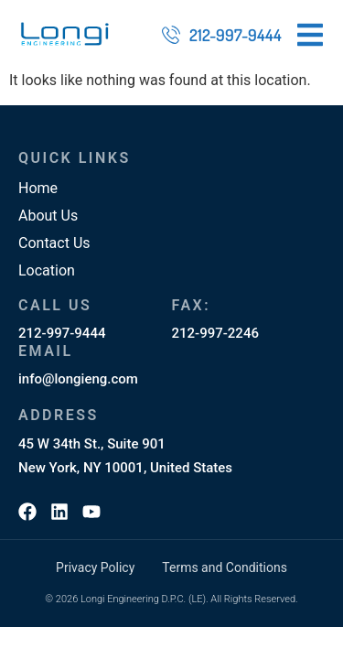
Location (46, 270)
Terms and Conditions (224, 567)
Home (38, 188)
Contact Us (54, 243)
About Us (48, 215)
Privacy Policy (95, 567)
